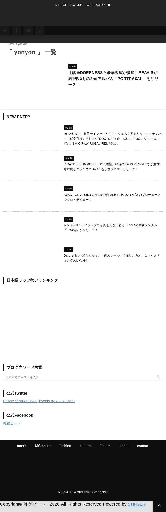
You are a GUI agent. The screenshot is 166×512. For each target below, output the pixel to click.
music (22, 450)
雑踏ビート (12, 428)
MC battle (43, 450)
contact (143, 450)
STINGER (138, 508)
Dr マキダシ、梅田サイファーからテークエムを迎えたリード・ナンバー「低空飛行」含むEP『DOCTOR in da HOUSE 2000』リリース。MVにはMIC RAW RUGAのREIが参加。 (112, 143)
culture (85, 450)
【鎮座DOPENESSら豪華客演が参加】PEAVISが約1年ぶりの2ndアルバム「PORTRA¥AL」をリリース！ (107, 81)
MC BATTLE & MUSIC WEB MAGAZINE (83, 496)
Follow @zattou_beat (20, 406)
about (124, 450)
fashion (65, 450)
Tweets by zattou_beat (56, 406)
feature (105, 450)
